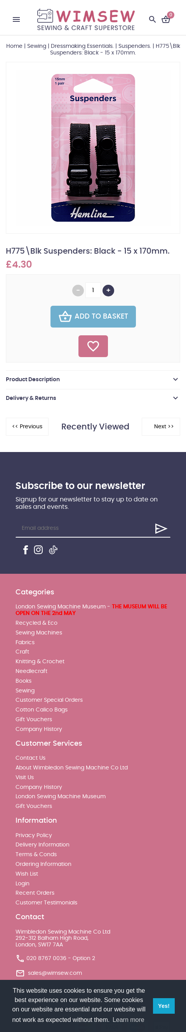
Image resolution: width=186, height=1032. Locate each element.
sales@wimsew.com (55, 973)
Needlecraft (31, 671)
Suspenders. (134, 46)
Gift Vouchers (34, 719)
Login (23, 884)
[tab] (93, 379)
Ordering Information (43, 864)
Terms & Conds (36, 854)
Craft (22, 652)
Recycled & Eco (36, 623)
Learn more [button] (128, 1019)
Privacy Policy (34, 835)
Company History (39, 729)
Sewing (36, 46)
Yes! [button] (164, 1006)
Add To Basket (93, 317)
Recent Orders (35, 893)
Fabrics (25, 642)
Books (23, 681)
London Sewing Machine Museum (61, 796)
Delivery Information (43, 845)
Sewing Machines (39, 633)
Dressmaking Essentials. (82, 46)
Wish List (27, 874)
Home (14, 46)
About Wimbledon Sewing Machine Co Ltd (72, 768)
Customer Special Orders (49, 700)
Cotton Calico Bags (42, 710)
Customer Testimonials (46, 903)
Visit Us (25, 777)
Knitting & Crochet (40, 661)
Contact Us (30, 758)
